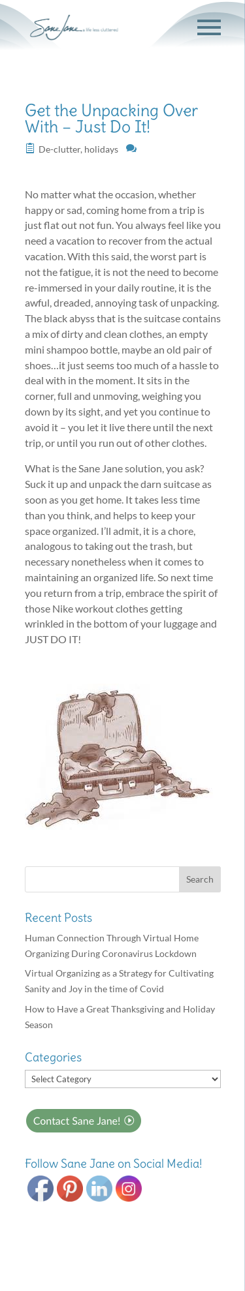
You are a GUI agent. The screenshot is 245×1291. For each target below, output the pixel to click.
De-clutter (59, 149)
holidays (101, 149)
